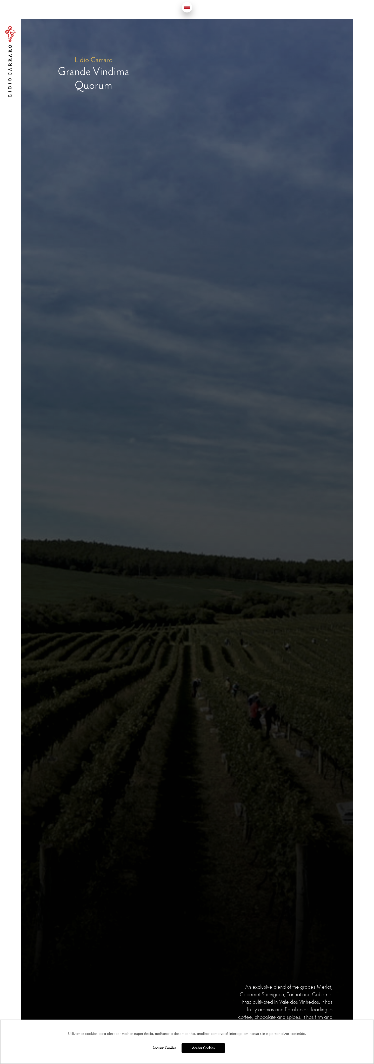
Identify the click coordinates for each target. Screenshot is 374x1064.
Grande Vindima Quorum (93, 78)
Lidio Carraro (10, 61)
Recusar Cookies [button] (164, 1048)
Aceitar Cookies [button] (203, 1048)
